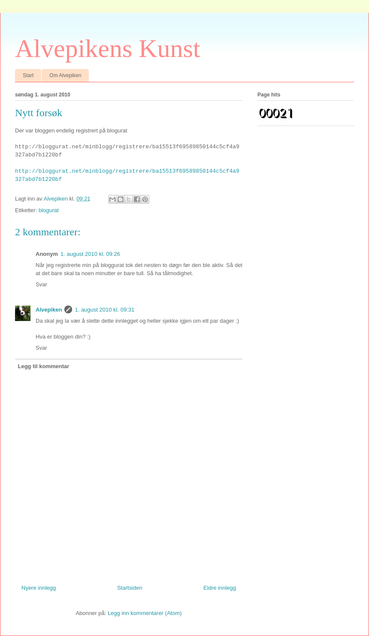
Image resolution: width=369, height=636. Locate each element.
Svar (41, 284)
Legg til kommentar (44, 366)
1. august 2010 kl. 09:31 (104, 309)
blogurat (49, 210)
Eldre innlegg (219, 588)
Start (28, 75)
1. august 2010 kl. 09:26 (90, 254)
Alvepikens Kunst (107, 48)
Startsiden (129, 588)
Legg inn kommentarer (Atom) (145, 613)
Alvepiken (49, 309)
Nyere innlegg (38, 588)
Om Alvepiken (65, 75)
